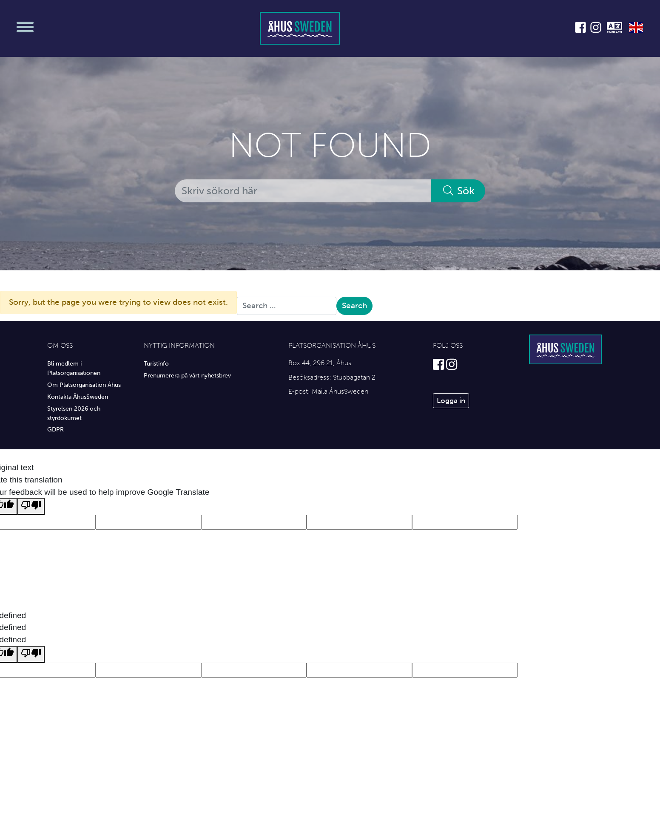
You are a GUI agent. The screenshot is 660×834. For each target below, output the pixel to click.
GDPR (55, 429)
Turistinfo (156, 363)
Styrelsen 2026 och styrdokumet (73, 413)
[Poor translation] (31, 506)
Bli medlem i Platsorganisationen (73, 368)
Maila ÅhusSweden (340, 391)
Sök (458, 190)
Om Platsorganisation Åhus (84, 385)
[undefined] (31, 654)
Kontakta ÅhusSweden (77, 396)
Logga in (451, 400)
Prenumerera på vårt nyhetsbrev (187, 375)
